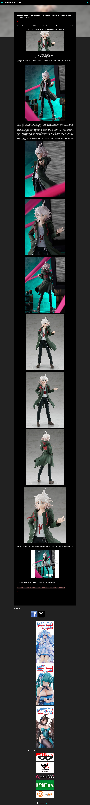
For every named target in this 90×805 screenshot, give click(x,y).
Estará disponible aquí (55, 58)
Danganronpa (20, 587)
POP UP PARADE (61, 587)
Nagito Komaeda (52, 587)
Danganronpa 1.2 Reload (30, 587)
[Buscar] (88, 2)
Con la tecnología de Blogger (45, 803)
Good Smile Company (42, 587)
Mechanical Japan (13, 2)
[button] (17, 22)
